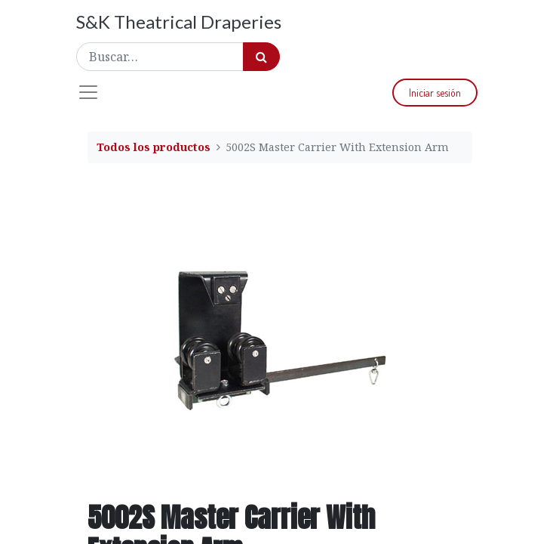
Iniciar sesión (435, 92)
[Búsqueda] (261, 56)
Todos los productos (153, 147)
